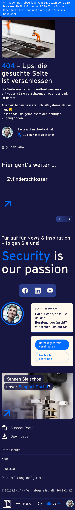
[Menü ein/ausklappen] (23, 504)
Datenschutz (11, 450)
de (53, 503)
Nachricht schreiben (45, 357)
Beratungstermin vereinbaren (50, 344)
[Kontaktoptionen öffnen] (70, 503)
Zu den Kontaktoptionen (36, 135)
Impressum (10, 468)
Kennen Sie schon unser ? (28, 382)
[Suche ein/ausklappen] (40, 504)
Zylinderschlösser (27, 178)
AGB (5, 459)
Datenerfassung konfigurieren (23, 478)
